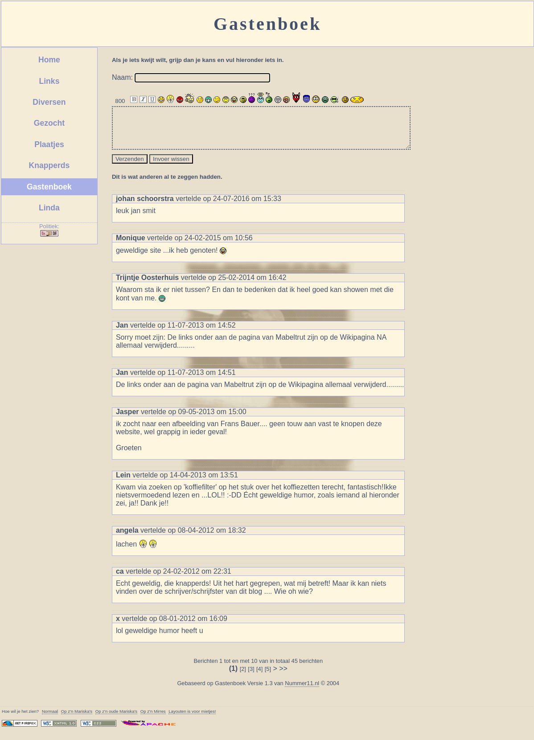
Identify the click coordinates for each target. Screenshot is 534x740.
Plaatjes (49, 144)
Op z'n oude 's (116, 719)
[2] (243, 677)
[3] (251, 677)
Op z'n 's (76, 719)
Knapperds (49, 165)
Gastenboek (49, 186)
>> (283, 676)
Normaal (50, 719)
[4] (259, 677)
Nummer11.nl (302, 691)
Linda (49, 207)
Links (49, 81)
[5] (268, 677)
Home (49, 59)
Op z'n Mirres (153, 719)
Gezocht (49, 123)
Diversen (49, 102)
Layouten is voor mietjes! (192, 719)
